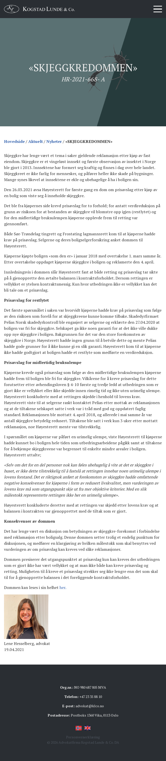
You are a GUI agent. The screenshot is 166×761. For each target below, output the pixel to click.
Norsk (79, 728)
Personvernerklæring (83, 737)
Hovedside (14, 141)
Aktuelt (35, 141)
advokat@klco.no (90, 705)
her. (63, 587)
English (88, 728)
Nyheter (54, 141)
